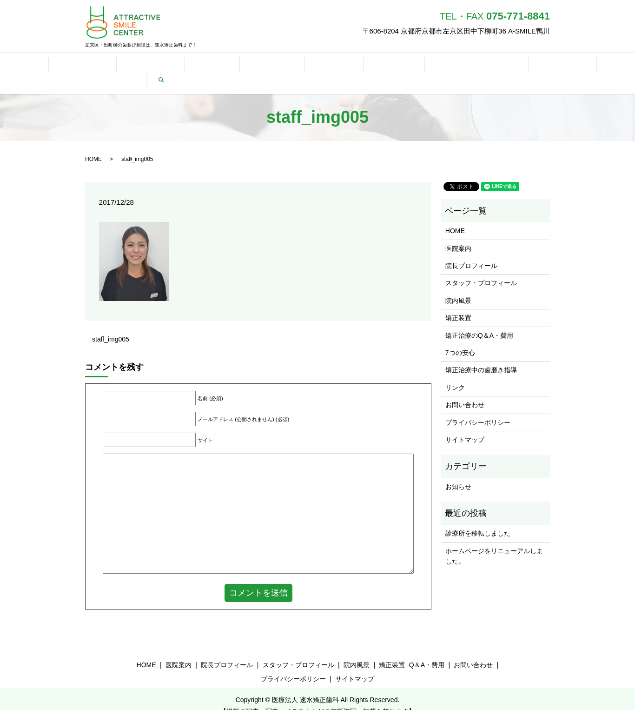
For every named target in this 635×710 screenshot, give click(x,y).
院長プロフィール (471, 251)
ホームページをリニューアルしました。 (494, 541)
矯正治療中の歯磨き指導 (481, 356)
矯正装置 (170, 66)
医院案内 (458, 234)
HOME (20, 66)
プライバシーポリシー (477, 408)
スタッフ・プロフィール (481, 269)
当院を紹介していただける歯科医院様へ (536, 66)
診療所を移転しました (477, 519)
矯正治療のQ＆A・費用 (479, 321)
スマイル (357, 66)
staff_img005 (110, 324)
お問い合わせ (441, 66)
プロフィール (120, 66)
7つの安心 (265, 66)
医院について (65, 66)
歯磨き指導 (312, 66)
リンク (396, 66)
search (617, 66)
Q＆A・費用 (216, 66)
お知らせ (458, 472)
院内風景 (458, 286)
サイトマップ (464, 425)
